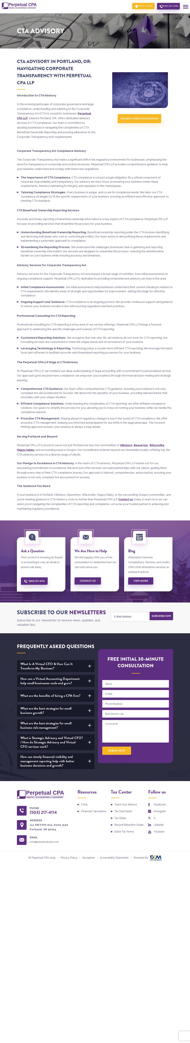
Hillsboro (126, 444)
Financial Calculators (93, 810)
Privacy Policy (69, 857)
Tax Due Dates (123, 810)
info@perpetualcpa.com (46, 842)
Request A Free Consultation (140, 119)
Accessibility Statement (114, 857)
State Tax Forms (124, 831)
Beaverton (141, 444)
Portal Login (141, 6)
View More (141, 580)
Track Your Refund (125, 804)
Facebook (160, 804)
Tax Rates (120, 817)
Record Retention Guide (128, 824)
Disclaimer (88, 857)
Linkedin (159, 824)
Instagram (160, 810)
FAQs (84, 804)
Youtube (159, 831)
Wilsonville (157, 444)
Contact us (125, 498)
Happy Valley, (26, 449)
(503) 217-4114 (169, 6)
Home (21, 47)
